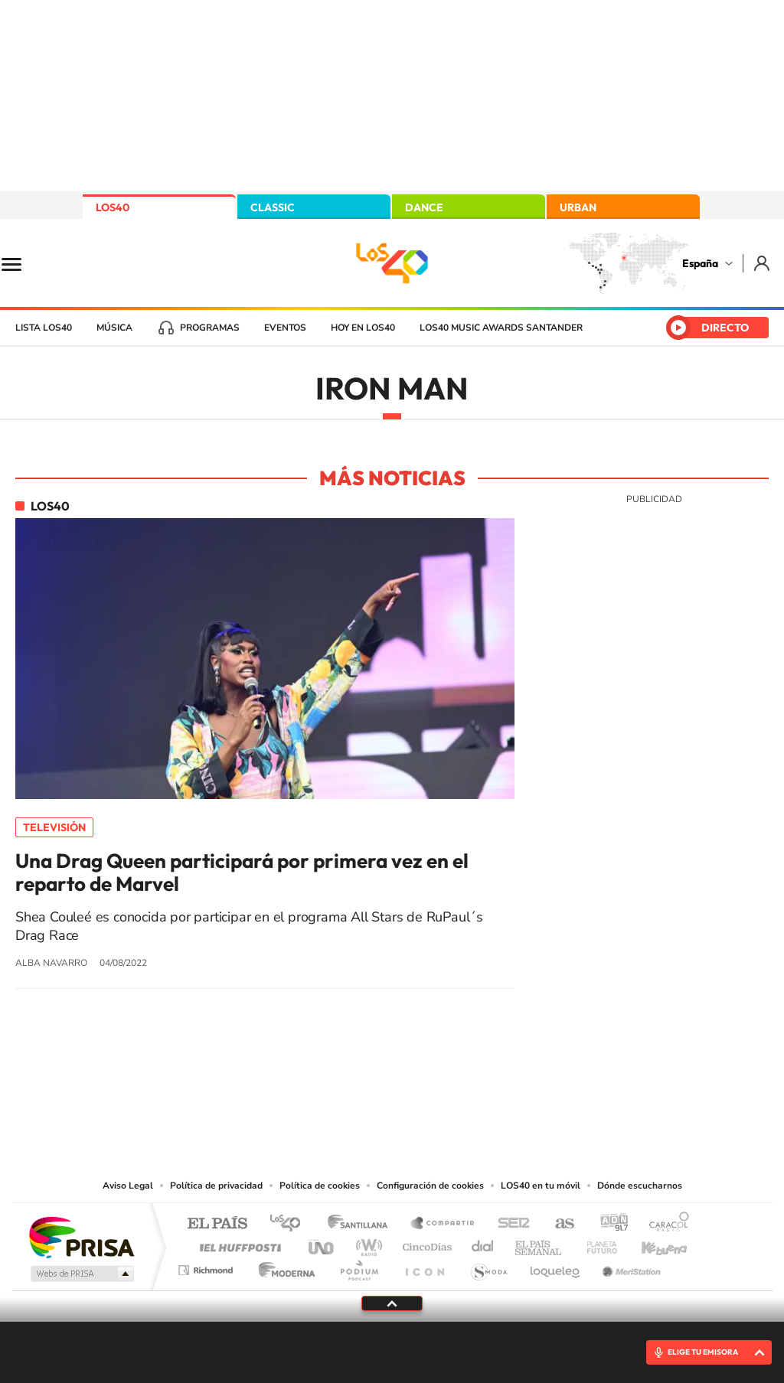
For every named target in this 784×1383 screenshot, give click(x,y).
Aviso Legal (128, 1185)
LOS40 (112, 207)
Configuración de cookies (430, 1185)
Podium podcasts (358, 1266)
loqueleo (555, 1266)
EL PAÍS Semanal (539, 1243)
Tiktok (330, 1083)
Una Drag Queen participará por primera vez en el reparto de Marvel (242, 872)
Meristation (629, 1266)
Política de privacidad (216, 1185)
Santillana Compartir (443, 1224)
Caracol (664, 1224)
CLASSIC (272, 207)
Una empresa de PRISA (81, 1236)
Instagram (300, 1083)
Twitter (392, 1083)
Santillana (362, 1224)
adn (608, 1224)
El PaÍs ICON (424, 1266)
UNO (322, 1243)
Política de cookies (319, 1185)
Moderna (283, 1266)
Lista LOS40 (43, 327)
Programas (210, 327)
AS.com (558, 1224)
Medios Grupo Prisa (81, 1273)
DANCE (424, 207)
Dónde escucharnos (639, 1185)
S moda (488, 1266)
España (700, 263)
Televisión (54, 827)
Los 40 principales (290, 1224)
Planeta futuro (596, 1243)
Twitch (453, 1083)
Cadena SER (509, 1224)
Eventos (285, 327)
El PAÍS (217, 1224)
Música (114, 327)
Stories (484, 1083)
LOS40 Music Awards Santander (501, 327)
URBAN (578, 207)
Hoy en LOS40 (363, 327)
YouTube (361, 1083)
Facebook (422, 1083)
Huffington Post (237, 1243)
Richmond (207, 1266)
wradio (366, 1243)
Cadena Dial (483, 1243)
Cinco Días (424, 1243)
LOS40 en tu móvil (540, 1185)
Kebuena (650, 1243)
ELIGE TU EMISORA (703, 1352)
